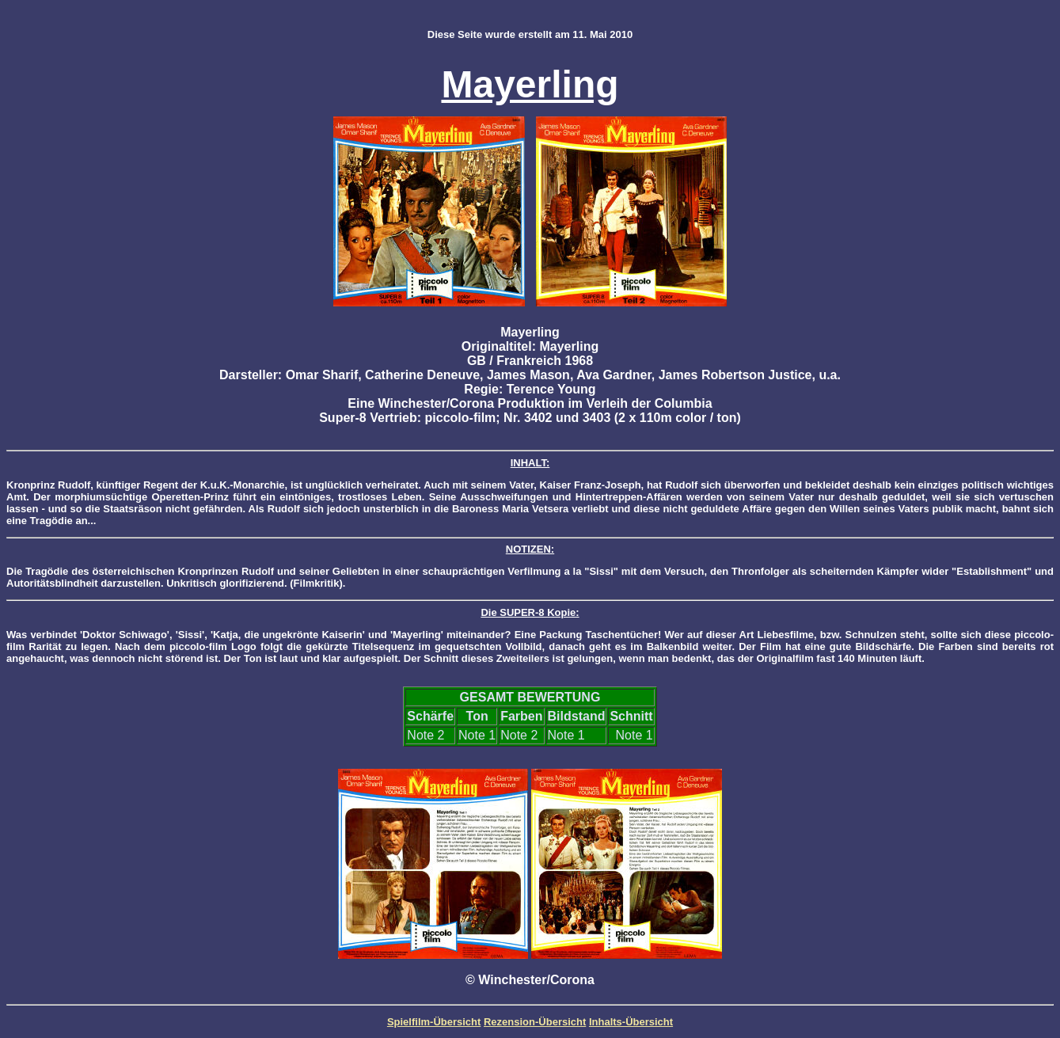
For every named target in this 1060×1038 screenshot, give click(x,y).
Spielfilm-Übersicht (434, 1022)
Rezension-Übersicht (535, 1022)
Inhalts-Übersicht (631, 1022)
